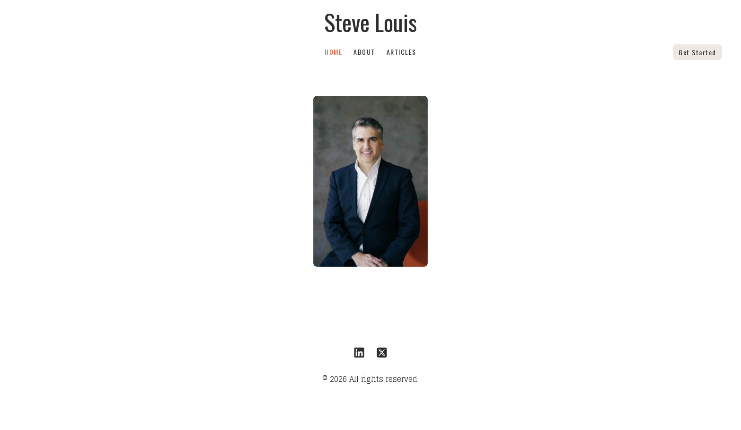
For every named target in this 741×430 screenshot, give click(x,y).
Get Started (697, 52)
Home (333, 52)
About (364, 52)
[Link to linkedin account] (359, 352)
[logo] (370, 22)
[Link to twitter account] (382, 352)
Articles (401, 52)
